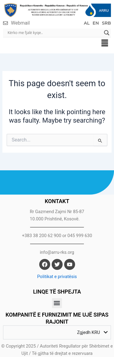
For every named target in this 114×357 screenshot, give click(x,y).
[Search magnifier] (106, 33)
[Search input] (54, 33)
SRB (106, 23)
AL (87, 23)
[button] (105, 43)
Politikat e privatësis (57, 276)
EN (96, 23)
